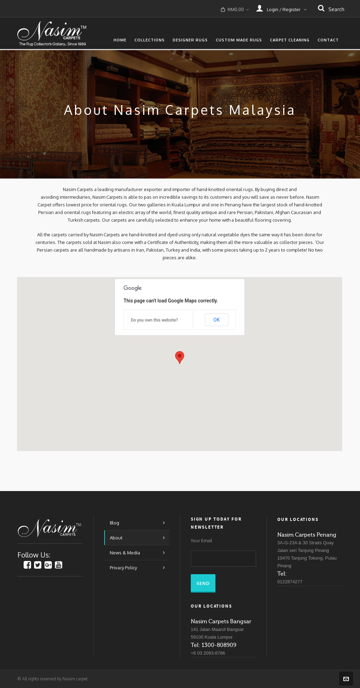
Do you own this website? (154, 320)
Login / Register (281, 8)
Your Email (201, 540)
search (331, 9)
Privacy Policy (123, 567)
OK (216, 320)
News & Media (125, 552)
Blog (114, 522)
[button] (179, 357)
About (116, 537)
